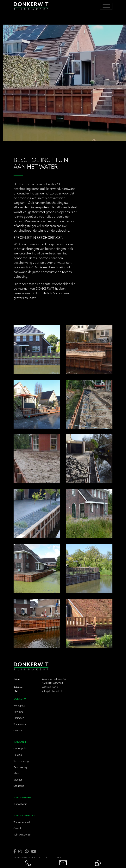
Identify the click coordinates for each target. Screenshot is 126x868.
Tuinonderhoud (22, 822)
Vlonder (18, 779)
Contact (18, 730)
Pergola (18, 754)
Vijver (17, 773)
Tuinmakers (20, 724)
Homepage (19, 705)
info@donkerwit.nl (52, 691)
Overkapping (20, 748)
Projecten (19, 717)
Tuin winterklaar (22, 834)
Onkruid (18, 828)
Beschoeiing (20, 767)
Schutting (19, 785)
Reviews (18, 711)
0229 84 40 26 (50, 687)
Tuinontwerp (20, 804)
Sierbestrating (21, 761)
